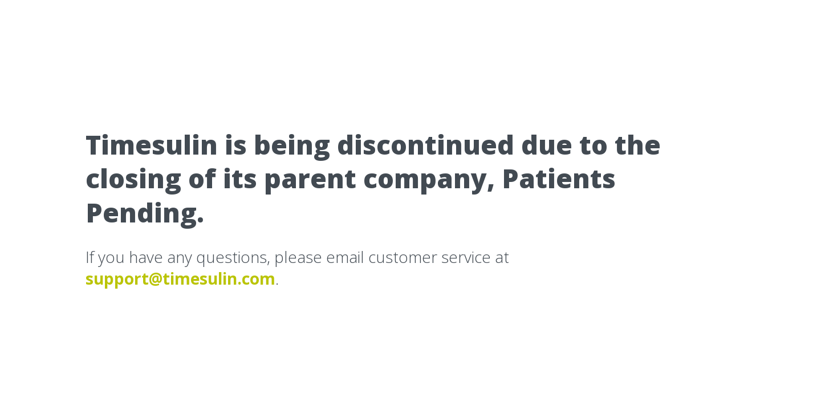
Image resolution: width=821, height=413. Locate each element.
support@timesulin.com (180, 278)
